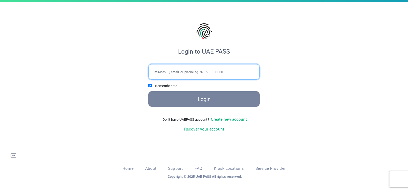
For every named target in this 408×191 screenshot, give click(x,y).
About (151, 168)
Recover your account (204, 129)
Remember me (166, 85)
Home (127, 168)
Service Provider (270, 168)
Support (175, 168)
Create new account (228, 119)
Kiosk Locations (229, 168)
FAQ (198, 168)
